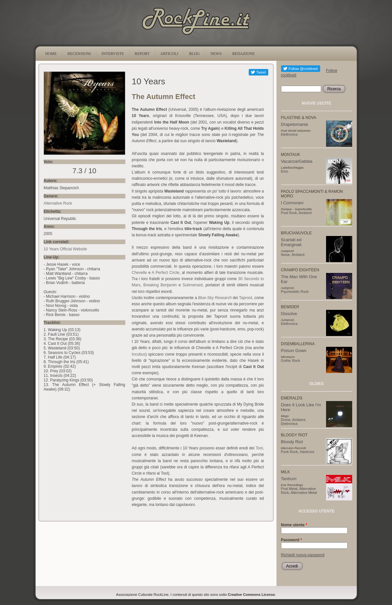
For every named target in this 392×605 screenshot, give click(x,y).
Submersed (192, 285)
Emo (284, 171)
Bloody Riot (292, 441)
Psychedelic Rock (295, 292)
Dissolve (289, 313)
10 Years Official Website (65, 249)
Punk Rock (289, 452)
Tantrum (289, 478)
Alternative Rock (58, 203)
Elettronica (289, 134)
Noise (285, 255)
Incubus (139, 354)
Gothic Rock (290, 360)
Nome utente (294, 525)
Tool (259, 448)
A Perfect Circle (166, 272)
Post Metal (289, 489)
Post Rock (289, 213)
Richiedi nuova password (302, 555)
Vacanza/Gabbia (297, 161)
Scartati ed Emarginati (291, 242)
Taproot (245, 297)
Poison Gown (293, 350)
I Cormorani (292, 202)
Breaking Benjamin (160, 285)
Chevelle (139, 272)
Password (291, 540)
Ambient (305, 213)
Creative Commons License (251, 595)
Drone (285, 420)
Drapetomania (294, 124)
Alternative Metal (304, 493)
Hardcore (307, 452)
